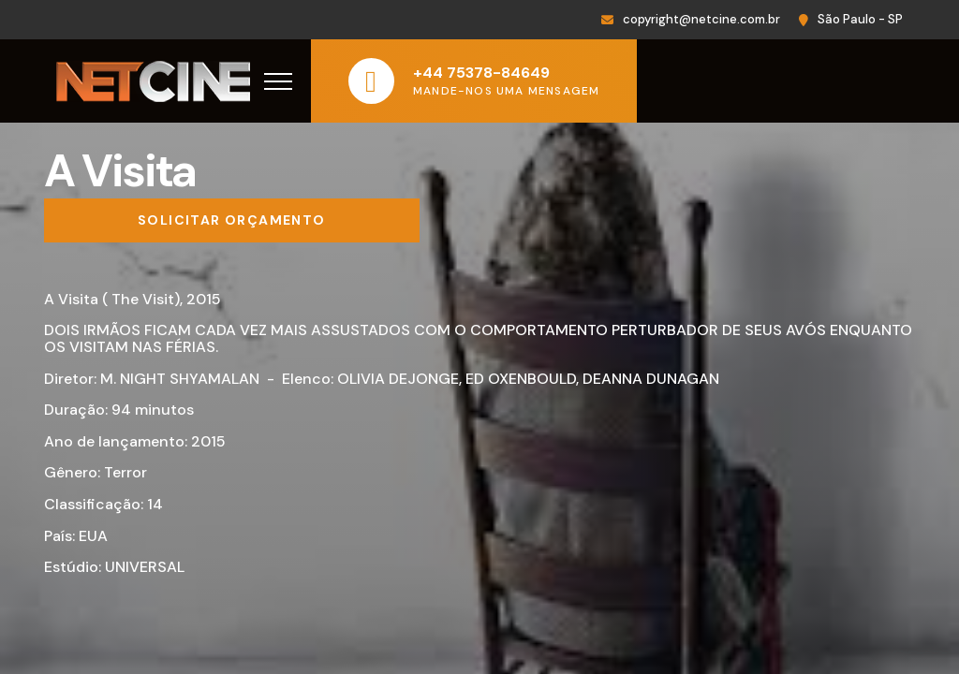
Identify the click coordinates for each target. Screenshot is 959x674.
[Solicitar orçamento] (232, 220)
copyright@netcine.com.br (701, 19)
